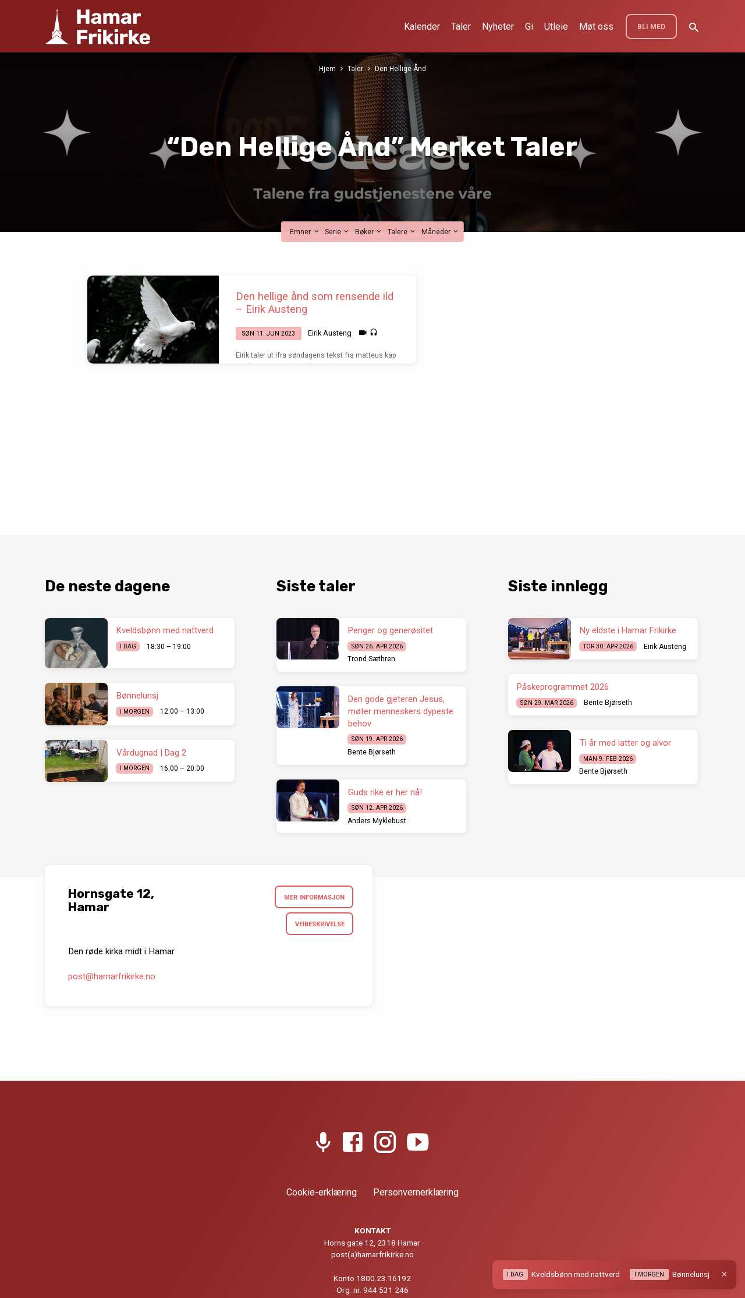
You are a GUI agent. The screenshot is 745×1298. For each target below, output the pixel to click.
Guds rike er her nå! (385, 792)
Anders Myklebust (376, 821)
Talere (402, 231)
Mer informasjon (311, 898)
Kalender (422, 26)
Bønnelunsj (137, 695)
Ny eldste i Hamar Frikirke (628, 630)
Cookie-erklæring (321, 1192)
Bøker (369, 231)
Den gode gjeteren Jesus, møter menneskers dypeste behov (400, 711)
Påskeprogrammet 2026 (563, 687)
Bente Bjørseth (371, 752)
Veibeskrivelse (317, 926)
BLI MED (651, 27)
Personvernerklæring (416, 1192)
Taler (461, 26)
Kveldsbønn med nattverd (165, 630)
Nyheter (498, 26)
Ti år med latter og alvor (625, 743)
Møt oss (596, 26)
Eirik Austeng (330, 333)
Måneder (440, 231)
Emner (305, 231)
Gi (529, 26)
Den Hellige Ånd (400, 68)
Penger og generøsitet (390, 630)
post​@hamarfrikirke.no (111, 978)
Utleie (556, 26)
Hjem (326, 68)
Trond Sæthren (371, 659)
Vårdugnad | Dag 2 (151, 752)
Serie (337, 231)
